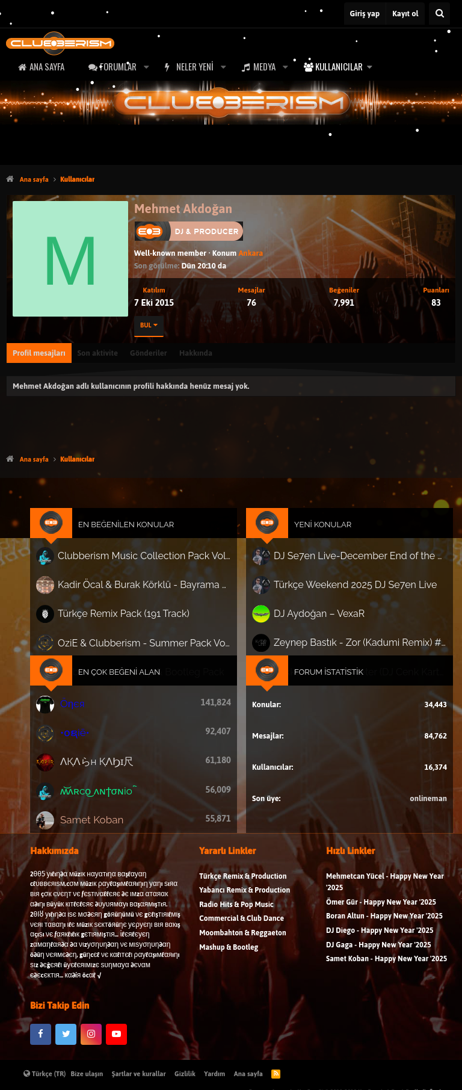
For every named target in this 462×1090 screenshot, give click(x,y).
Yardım (214, 1073)
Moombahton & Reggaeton (242, 941)
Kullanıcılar (339, 66)
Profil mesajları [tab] (39, 353)
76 (251, 302)
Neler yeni (195, 66)
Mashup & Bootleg (228, 955)
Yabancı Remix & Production (244, 898)
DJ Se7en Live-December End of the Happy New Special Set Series (355, 562)
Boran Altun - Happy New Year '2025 (384, 924)
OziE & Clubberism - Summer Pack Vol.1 (148, 645)
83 (436, 302)
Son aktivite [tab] (98, 353)
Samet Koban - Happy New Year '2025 (386, 967)
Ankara (250, 253)
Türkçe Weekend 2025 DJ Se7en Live (350, 589)
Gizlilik (185, 1073)
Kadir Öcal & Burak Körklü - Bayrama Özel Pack (148, 590)
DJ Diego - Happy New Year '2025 (379, 939)
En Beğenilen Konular (132, 532)
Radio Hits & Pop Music (236, 912)
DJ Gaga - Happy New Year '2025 (378, 952)
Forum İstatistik (324, 673)
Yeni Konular (319, 532)
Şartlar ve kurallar (139, 1073)
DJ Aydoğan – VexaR (316, 617)
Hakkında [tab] (195, 353)
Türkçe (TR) (44, 1073)
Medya (264, 66)
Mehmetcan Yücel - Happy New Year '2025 (385, 890)
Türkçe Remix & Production (242, 884)
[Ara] (439, 13)
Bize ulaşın (87, 1073)
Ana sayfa (46, 66)
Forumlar (118, 66)
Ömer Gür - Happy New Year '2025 (381, 910)
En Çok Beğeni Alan (125, 673)
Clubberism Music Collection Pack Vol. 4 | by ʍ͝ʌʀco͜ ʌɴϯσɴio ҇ (148, 563)
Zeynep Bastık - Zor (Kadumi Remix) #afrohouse (355, 645)
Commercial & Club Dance (241, 927)
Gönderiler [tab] (148, 353)
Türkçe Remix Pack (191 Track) (129, 617)
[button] (146, 66)
